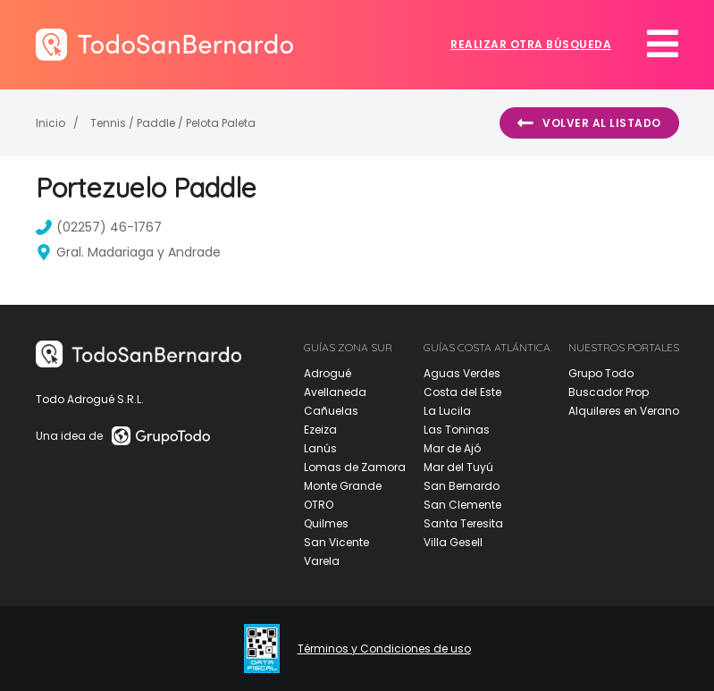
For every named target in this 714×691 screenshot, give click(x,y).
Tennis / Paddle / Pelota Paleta (173, 123)
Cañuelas (331, 410)
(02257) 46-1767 (99, 227)
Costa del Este (462, 392)
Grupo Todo (601, 373)
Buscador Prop (608, 392)
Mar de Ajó (452, 448)
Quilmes (326, 523)
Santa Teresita (463, 523)
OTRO (318, 504)
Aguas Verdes (462, 373)
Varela (322, 561)
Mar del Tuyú (458, 467)
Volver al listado (589, 123)
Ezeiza (320, 429)
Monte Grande (343, 485)
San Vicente (336, 542)
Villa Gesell (453, 542)
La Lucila (447, 410)
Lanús (320, 448)
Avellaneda (335, 392)
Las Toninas (457, 429)
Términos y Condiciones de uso (384, 649)
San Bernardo (462, 485)
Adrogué (327, 373)
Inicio (50, 123)
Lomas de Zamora (355, 467)
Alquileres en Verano (623, 410)
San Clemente (462, 504)
